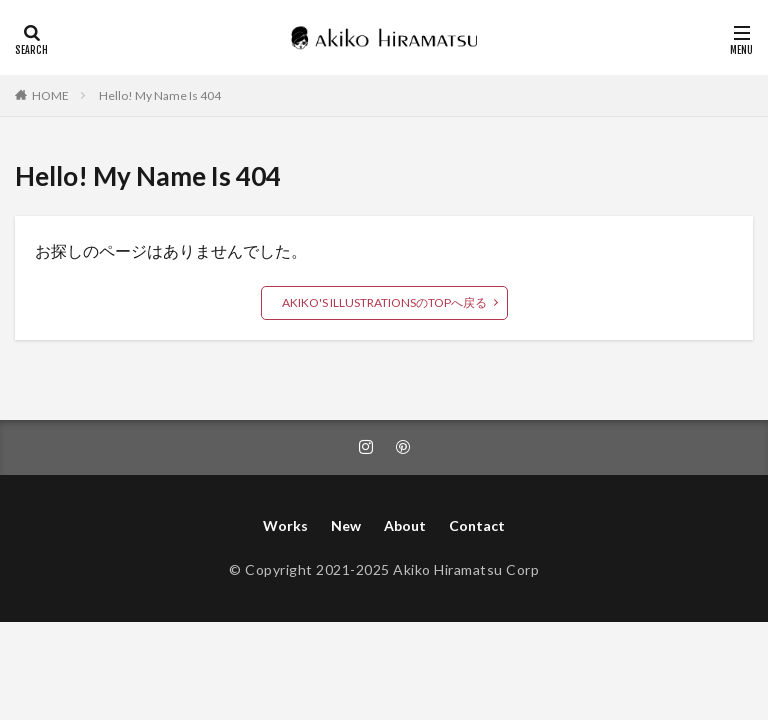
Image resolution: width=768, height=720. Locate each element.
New (346, 525)
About (405, 525)
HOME (50, 95)
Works (285, 525)
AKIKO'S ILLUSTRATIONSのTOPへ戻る (384, 302)
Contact (477, 525)
